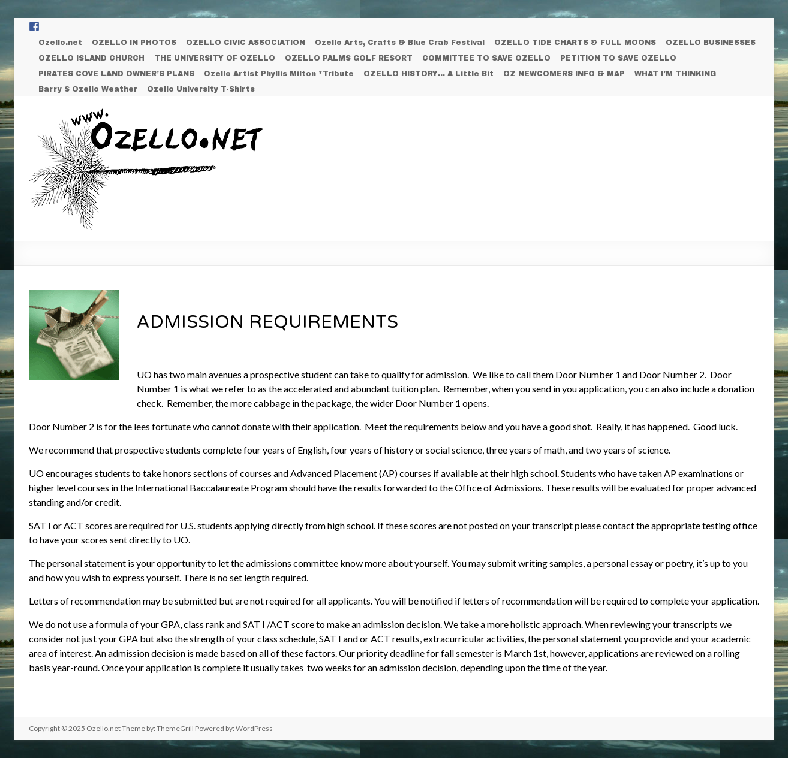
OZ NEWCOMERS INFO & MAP (564, 74)
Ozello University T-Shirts (201, 89)
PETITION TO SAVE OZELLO (618, 58)
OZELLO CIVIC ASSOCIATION (245, 42)
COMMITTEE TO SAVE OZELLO (486, 58)
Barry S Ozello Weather (87, 89)
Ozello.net (60, 42)
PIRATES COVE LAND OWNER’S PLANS (116, 74)
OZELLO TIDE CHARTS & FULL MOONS (575, 42)
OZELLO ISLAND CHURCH (91, 58)
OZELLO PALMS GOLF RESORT (349, 58)
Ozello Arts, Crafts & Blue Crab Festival (400, 42)
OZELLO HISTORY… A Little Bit (428, 74)
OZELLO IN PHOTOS (134, 42)
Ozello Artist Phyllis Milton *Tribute (279, 74)
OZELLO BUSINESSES (711, 42)
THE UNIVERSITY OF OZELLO (214, 58)
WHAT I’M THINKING (675, 74)
